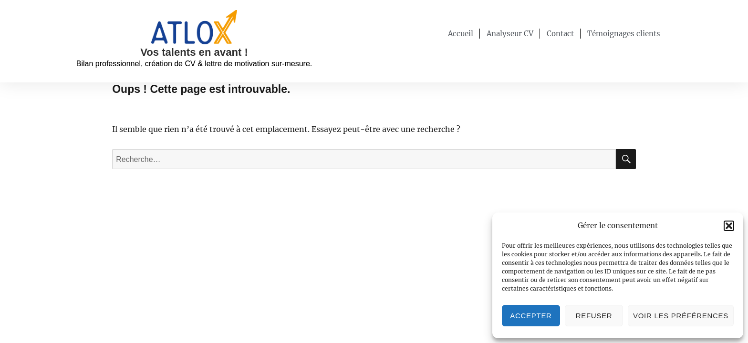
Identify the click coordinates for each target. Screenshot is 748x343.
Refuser (594, 316)
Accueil (460, 33)
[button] (729, 226)
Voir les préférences (680, 316)
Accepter (530, 316)
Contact (560, 33)
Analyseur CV (510, 33)
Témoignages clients (623, 33)
